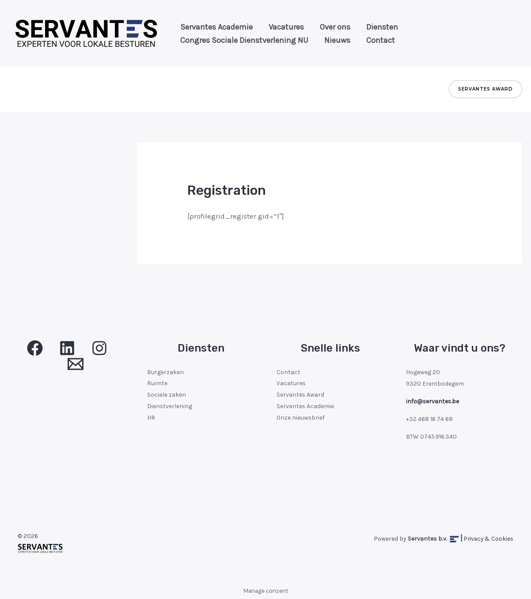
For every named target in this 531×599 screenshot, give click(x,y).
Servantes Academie (214, 27)
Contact (367, 40)
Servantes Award (301, 395)
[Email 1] (75, 364)
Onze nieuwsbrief (301, 418)
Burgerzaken (165, 372)
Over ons (322, 27)
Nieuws (329, 40)
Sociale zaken (166, 395)
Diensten (363, 27)
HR (151, 418)
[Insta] (99, 348)
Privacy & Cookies (487, 538)
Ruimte (157, 383)
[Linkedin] (67, 348)
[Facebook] (35, 348)
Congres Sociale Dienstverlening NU (242, 40)
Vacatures (278, 27)
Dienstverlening (170, 406)
